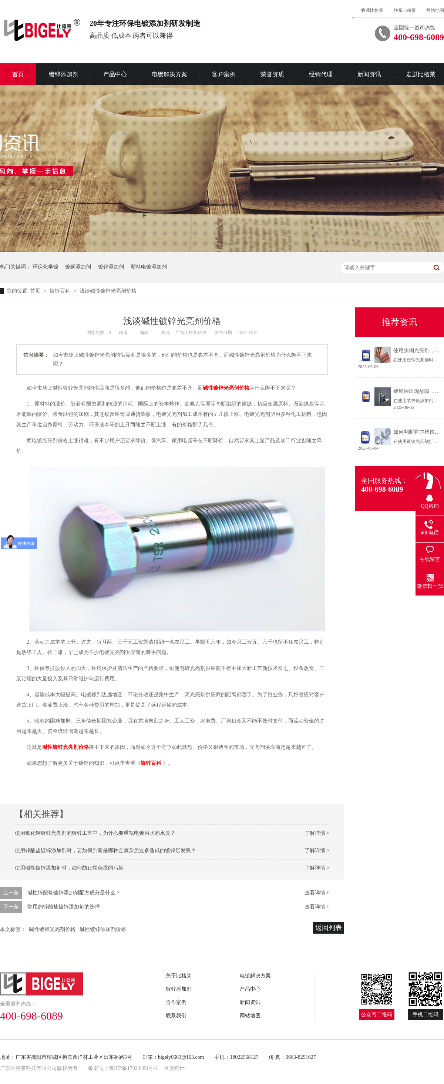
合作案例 (176, 1002)
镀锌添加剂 (63, 74)
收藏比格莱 (372, 10)
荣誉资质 (272, 74)
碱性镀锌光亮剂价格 (226, 388)
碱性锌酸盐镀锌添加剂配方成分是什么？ (74, 892)
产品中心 (115, 74)
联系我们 (176, 1015)
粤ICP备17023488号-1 (133, 1068)
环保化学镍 (45, 267)
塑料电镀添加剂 (149, 267)
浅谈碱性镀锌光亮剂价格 (108, 291)
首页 (36, 291)
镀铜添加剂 (78, 267)
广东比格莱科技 (191, 332)
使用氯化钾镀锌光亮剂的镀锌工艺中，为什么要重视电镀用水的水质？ (95, 833)
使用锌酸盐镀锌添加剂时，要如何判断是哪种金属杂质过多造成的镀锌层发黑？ (105, 850)
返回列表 (328, 927)
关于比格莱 (179, 975)
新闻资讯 (369, 74)
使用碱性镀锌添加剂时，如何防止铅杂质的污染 (69, 868)
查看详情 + (317, 892)
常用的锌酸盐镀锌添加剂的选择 (63, 907)
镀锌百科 (61, 291)
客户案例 (224, 74)
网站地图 (435, 10)
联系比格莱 (405, 10)
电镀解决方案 (169, 74)
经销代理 (321, 74)
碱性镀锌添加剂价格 (103, 929)
